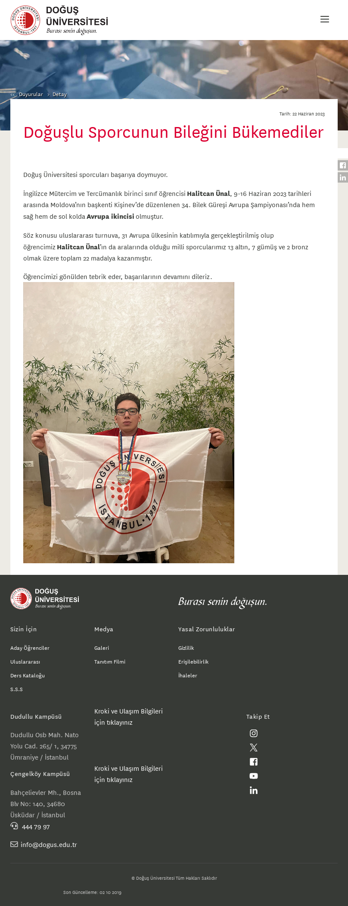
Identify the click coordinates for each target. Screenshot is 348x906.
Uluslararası (25, 661)
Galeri (101, 647)
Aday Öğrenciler (30, 647)
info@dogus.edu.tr (49, 844)
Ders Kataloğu (27, 674)
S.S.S (16, 688)
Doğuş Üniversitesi (63, 20)
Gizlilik (186, 647)
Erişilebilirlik (193, 661)
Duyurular (31, 93)
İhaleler (187, 674)
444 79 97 (36, 826)
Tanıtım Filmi (109, 661)
